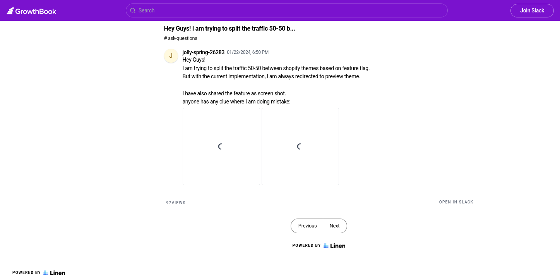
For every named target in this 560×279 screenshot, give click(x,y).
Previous (307, 226)
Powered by (38, 272)
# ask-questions (180, 38)
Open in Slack (456, 202)
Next (334, 226)
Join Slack (532, 10)
